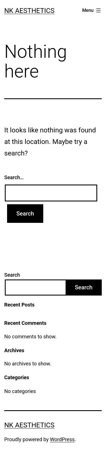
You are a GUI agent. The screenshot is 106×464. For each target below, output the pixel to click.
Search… (14, 177)
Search (12, 275)
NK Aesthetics (29, 11)
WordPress (62, 439)
